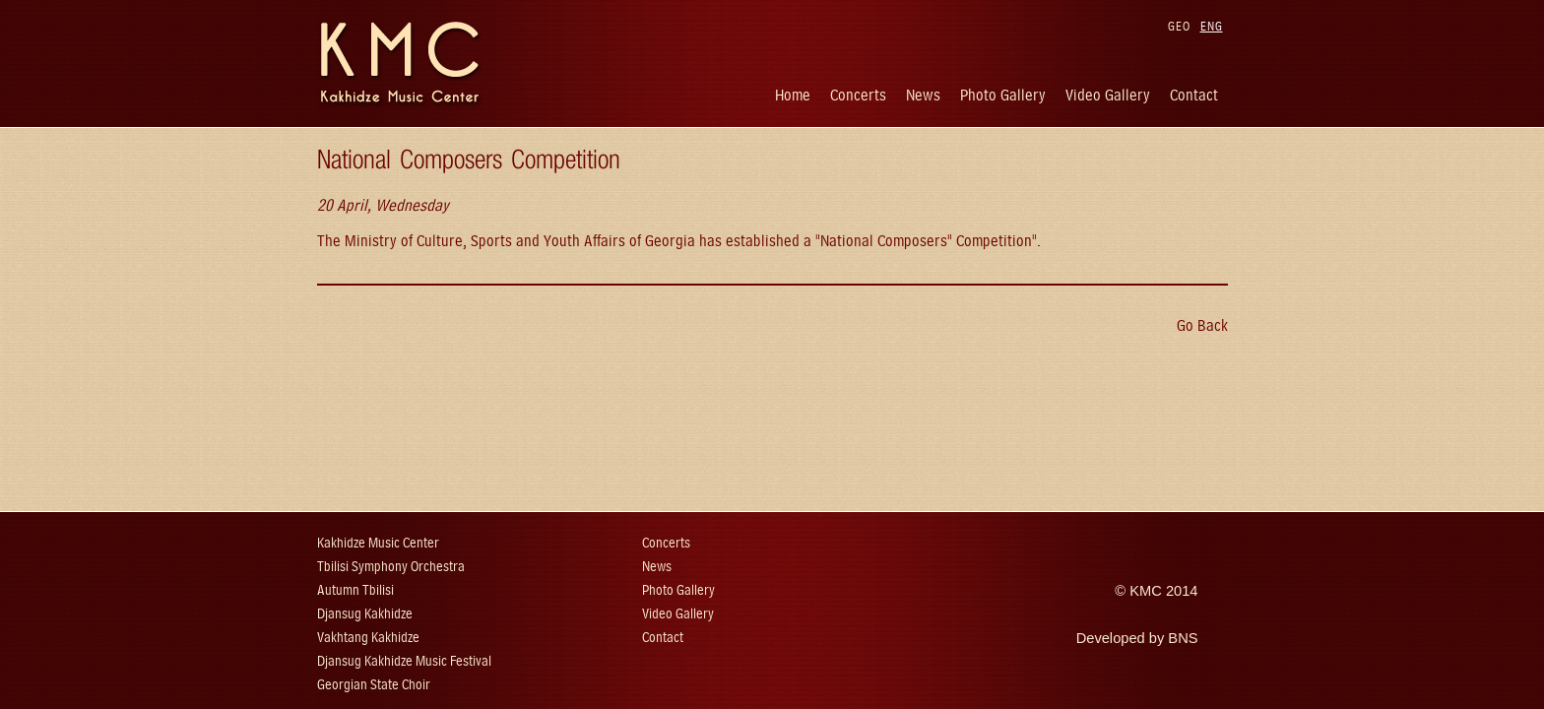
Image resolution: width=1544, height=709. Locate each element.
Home (792, 95)
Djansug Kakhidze (365, 614)
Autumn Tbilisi (355, 590)
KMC (1145, 591)
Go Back (1202, 325)
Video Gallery (1107, 95)
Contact (1194, 95)
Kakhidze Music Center (378, 543)
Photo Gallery (1003, 95)
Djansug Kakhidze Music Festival (404, 661)
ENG (1211, 26)
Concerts (858, 95)
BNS (1182, 638)
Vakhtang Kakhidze (368, 637)
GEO (1179, 26)
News (923, 95)
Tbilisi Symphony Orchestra (391, 566)
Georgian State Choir (373, 685)
